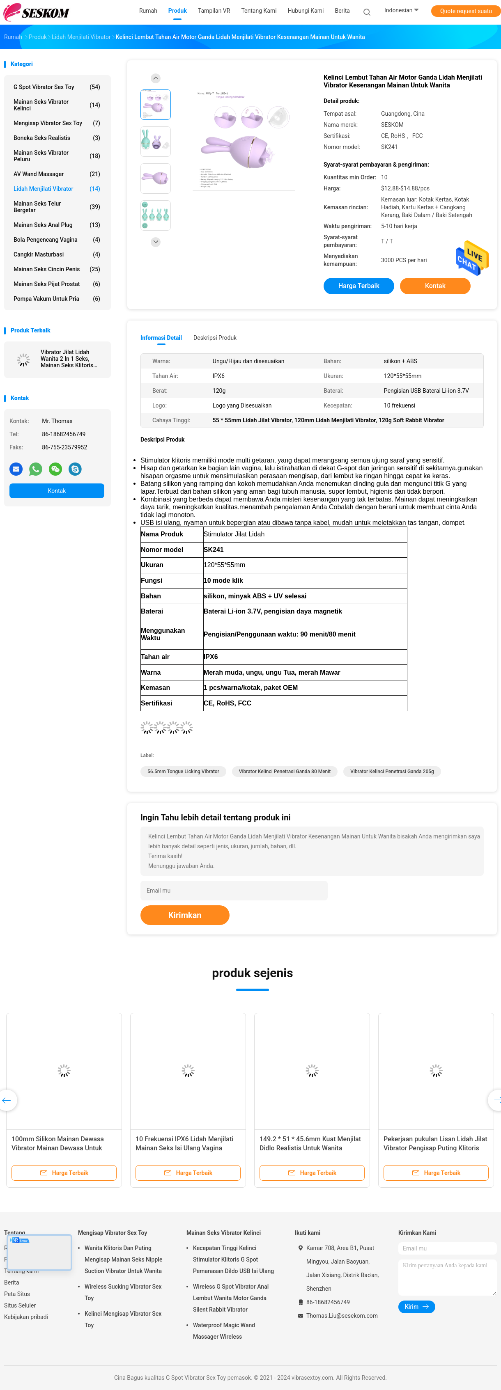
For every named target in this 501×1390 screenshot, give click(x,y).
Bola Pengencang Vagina (57, 240)
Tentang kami (21, 1271)
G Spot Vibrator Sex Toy (57, 87)
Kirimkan (185, 915)
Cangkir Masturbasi (57, 254)
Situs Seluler (20, 1305)
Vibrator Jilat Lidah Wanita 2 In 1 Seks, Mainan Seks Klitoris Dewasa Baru (67, 359)
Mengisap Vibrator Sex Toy (57, 123)
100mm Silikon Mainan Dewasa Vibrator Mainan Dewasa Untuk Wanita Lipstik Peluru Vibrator (57, 1148)
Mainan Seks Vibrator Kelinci (57, 105)
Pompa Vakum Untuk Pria (57, 299)
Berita (11, 1282)
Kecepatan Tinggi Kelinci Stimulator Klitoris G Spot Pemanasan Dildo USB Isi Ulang (233, 1259)
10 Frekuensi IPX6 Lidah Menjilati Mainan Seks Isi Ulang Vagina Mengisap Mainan (184, 1148)
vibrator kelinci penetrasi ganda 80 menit (285, 771)
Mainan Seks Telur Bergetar (57, 206)
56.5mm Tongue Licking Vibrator (183, 771)
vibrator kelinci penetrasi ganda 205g (392, 771)
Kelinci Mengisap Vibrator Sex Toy (123, 1319)
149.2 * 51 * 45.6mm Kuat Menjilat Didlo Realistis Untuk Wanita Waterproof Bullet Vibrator (310, 1148)
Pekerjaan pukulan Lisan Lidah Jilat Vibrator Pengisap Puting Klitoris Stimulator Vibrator (435, 1148)
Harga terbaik (358, 286)
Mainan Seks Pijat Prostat (57, 284)
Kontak (57, 491)
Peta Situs (17, 1294)
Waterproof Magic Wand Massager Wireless (224, 1331)
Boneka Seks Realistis (57, 138)
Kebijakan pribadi (26, 1317)
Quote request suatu (466, 11)
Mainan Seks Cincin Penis (57, 269)
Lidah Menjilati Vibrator (57, 189)
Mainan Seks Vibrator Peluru (57, 156)
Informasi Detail (161, 337)
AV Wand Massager (57, 174)
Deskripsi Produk (215, 337)
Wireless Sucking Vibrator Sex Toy (123, 1292)
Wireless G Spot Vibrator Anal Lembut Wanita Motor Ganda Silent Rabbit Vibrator (231, 1298)
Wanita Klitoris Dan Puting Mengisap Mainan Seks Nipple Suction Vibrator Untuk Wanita (123, 1259)
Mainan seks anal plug (57, 225)
